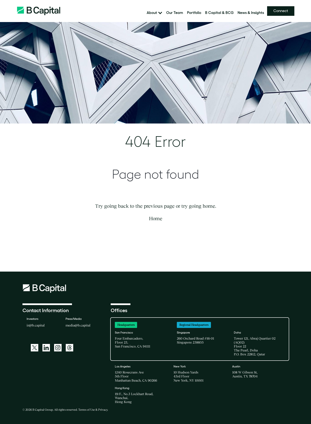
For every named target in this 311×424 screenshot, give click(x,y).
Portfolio (194, 13)
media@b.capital (78, 325)
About (154, 13)
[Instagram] (58, 347)
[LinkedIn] (46, 347)
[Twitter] (34, 347)
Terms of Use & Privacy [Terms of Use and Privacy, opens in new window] (92, 409)
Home (155, 218)
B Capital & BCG (219, 13)
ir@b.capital (36, 325)
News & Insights (251, 13)
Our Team (174, 13)
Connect (280, 11)
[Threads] (69, 347)
